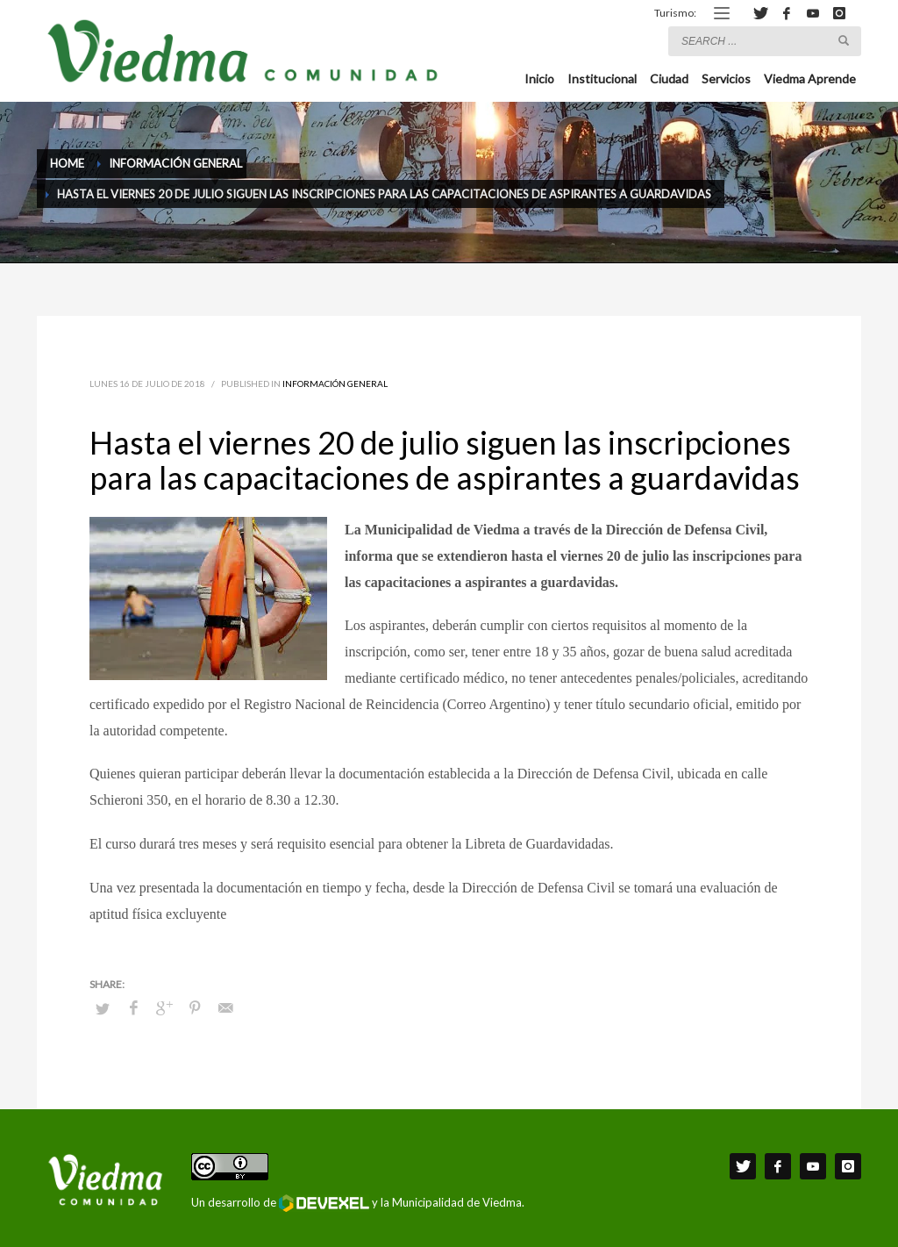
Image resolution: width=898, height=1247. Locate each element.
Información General (335, 383)
